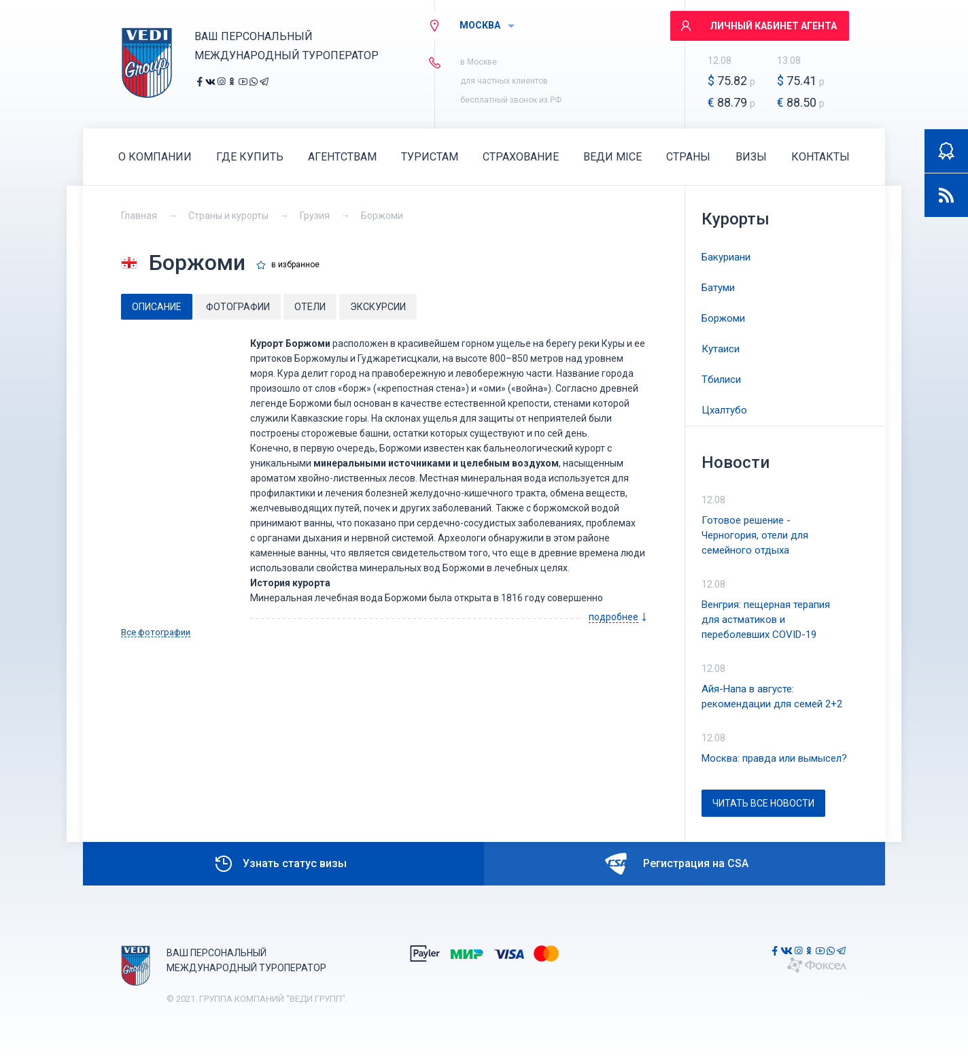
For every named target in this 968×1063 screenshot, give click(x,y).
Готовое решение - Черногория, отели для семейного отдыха (755, 535)
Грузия (315, 215)
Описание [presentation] (157, 306)
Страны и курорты (228, 215)
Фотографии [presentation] (238, 306)
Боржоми (382, 215)
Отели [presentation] (310, 306)
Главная (139, 215)
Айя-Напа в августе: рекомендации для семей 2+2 (772, 696)
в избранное (295, 264)
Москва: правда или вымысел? (774, 758)
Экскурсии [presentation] (378, 306)
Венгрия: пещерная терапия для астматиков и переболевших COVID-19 (766, 619)
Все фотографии (155, 632)
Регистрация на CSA (676, 864)
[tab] (157, 307)
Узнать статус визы (280, 864)
